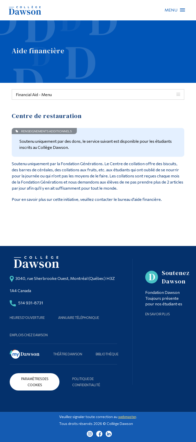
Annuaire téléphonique (78, 318)
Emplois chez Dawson (29, 335)
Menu (182, 10)
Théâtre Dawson (67, 354)
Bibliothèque (107, 354)
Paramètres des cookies (34, 382)
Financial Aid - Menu (34, 94)
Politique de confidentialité (86, 382)
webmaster (127, 416)
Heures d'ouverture (27, 318)
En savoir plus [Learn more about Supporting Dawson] (157, 314)
